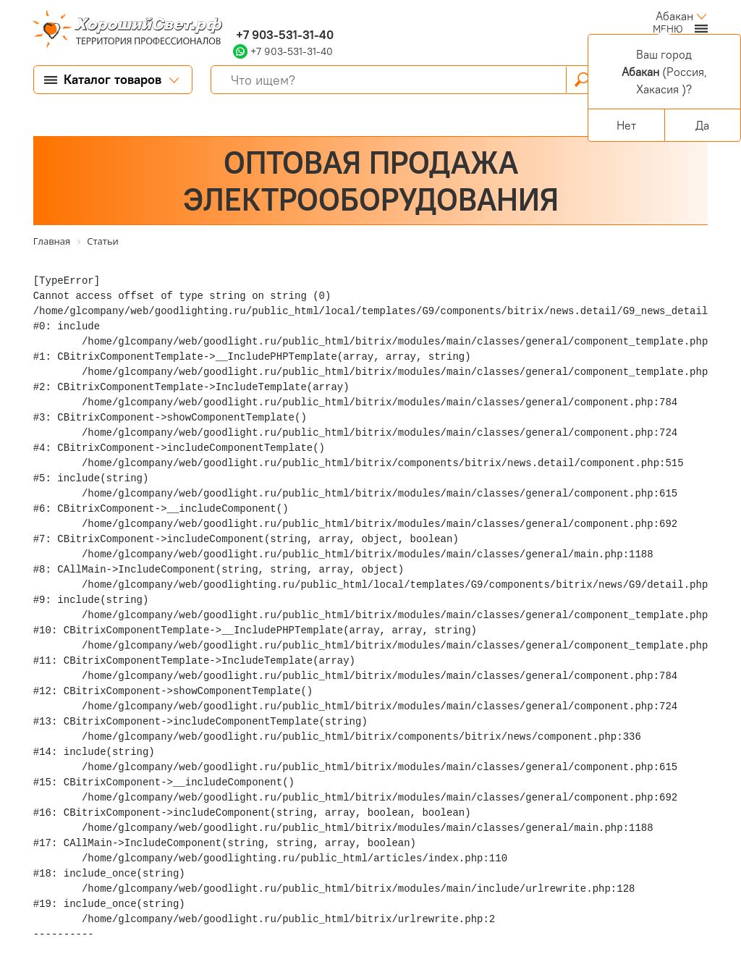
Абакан (674, 16)
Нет (626, 125)
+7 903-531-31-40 (283, 35)
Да (702, 125)
